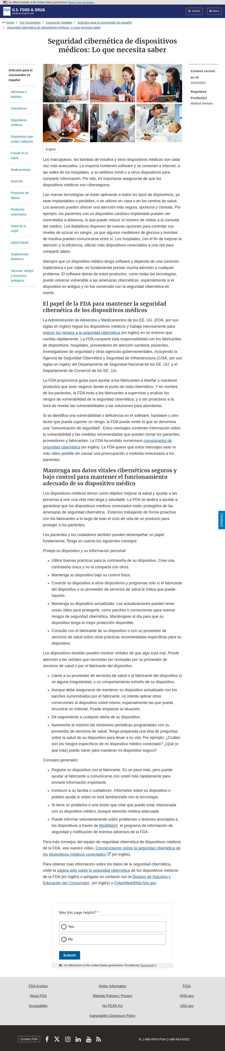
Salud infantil (19, 242)
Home (10, 22)
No (70, 939)
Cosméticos (19, 108)
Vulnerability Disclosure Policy (112, 1016)
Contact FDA (29, 1039)
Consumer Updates (59, 22)
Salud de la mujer (18, 228)
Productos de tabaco (20, 195)
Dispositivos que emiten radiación (22, 139)
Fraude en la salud (19, 155)
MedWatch (108, 825)
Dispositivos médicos (19, 122)
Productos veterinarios (18, 212)
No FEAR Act (112, 1006)
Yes (71, 927)
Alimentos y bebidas (18, 94)
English (51, 149)
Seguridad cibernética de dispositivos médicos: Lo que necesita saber (54, 27)
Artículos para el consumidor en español (105, 22)
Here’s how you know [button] (81, 2)
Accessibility (38, 1006)
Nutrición (17, 181)
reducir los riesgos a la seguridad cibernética (81, 333)
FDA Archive (38, 986)
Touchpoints (147, 965)
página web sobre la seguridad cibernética (93, 870)
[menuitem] (204, 78)
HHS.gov (187, 996)
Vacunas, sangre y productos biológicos (22, 275)
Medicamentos (21, 169)
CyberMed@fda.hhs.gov (135, 883)
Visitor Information (112, 986)
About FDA (38, 996)
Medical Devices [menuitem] (202, 103)
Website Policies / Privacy (112, 996)
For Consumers (30, 22)
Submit (69, 955)
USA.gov (187, 1006)
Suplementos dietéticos (20, 257)
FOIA (187, 986)
